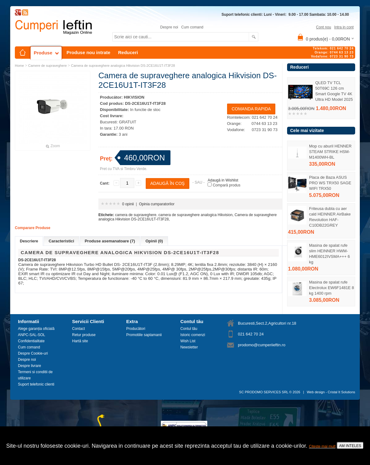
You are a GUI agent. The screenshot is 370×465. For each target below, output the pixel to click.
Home (19, 65)
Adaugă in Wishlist (223, 180)
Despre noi (169, 27)
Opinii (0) (154, 241)
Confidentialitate (31, 341)
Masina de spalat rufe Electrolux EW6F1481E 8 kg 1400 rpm (331, 288)
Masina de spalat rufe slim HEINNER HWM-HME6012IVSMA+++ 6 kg (329, 253)
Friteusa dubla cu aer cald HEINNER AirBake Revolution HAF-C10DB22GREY (330, 217)
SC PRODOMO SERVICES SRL (263, 392)
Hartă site (80, 341)
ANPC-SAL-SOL (31, 335)
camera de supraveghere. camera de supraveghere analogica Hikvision (174, 215)
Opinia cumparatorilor (156, 204)
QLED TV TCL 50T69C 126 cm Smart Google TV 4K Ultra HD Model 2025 (334, 91)
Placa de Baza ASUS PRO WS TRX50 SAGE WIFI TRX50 (330, 183)
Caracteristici (61, 241)
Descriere (29, 241)
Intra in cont (344, 27)
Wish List (188, 341)
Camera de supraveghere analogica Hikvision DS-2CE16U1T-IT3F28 (123, 65)
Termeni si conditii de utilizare (35, 375)
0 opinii (128, 204)
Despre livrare (29, 366)
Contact (78, 328)
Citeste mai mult (322, 446)
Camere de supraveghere (47, 65)
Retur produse (84, 335)
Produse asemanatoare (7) (110, 241)
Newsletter (189, 347)
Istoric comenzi (192, 335)
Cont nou (323, 27)
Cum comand (192, 27)
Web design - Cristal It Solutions (331, 392)
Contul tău (188, 328)
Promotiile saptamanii (144, 335)
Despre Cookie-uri (33, 353)
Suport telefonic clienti (36, 384)
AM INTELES (350, 446)
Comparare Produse (32, 228)
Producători (135, 328)
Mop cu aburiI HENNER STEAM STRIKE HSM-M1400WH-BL (330, 152)
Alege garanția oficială (36, 328)
